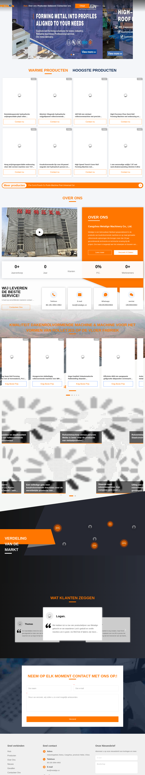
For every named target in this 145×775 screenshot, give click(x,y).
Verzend (72, 719)
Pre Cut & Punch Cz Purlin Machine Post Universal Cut (51, 185)
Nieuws (10, 764)
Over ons (33, 6)
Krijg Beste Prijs (18, 384)
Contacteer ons (64, 6)
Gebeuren (52, 6)
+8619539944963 (105, 305)
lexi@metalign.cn (53, 770)
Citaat (82, 6)
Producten (42, 6)
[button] (19, 631)
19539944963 (131, 305)
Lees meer (99, 252)
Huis (26, 6)
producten (11, 756)
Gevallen (11, 768)
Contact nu (19, 122)
